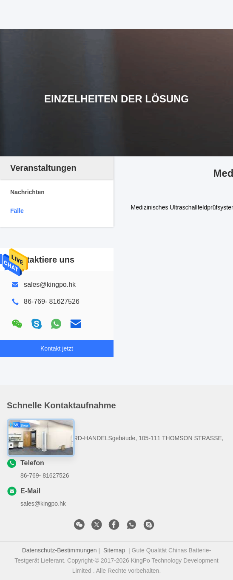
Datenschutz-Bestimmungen (59, 550)
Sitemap (114, 550)
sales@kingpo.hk (50, 284)
